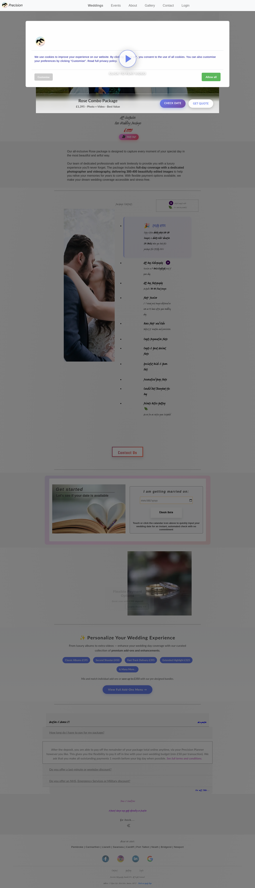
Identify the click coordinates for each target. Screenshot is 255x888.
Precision (12, 5)
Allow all (211, 77)
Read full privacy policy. (102, 60)
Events (116, 5)
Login (185, 5)
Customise (43, 77)
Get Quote (201, 103)
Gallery (150, 5)
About (133, 5)
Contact (168, 5)
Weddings (95, 5)
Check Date (172, 103)
